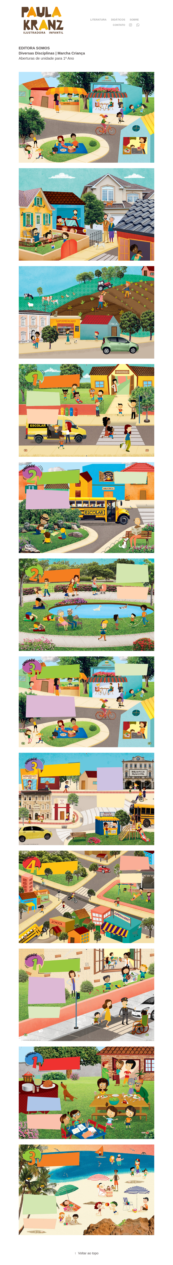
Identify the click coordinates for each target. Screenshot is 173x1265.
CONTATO (119, 24)
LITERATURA (98, 19)
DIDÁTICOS (118, 19)
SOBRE (134, 19)
